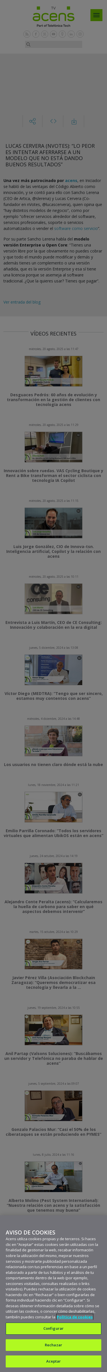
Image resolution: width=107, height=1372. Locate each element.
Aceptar (53, 1361)
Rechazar (53, 1344)
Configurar (53, 1328)
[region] (53, 1293)
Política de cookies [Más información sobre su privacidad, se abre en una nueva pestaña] (75, 1317)
